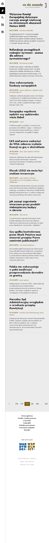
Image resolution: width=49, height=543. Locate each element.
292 (47, 404)
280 (28, 404)
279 (22, 404)
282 (38, 404)
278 (17, 404)
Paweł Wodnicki (29, 462)
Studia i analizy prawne (27, 418)
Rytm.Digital (30, 465)
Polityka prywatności (27, 425)
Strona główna (27, 416)
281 (33, 404)
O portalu (27, 420)
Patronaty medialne (27, 428)
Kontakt (27, 430)
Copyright (27, 423)
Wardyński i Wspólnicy (29, 459)
